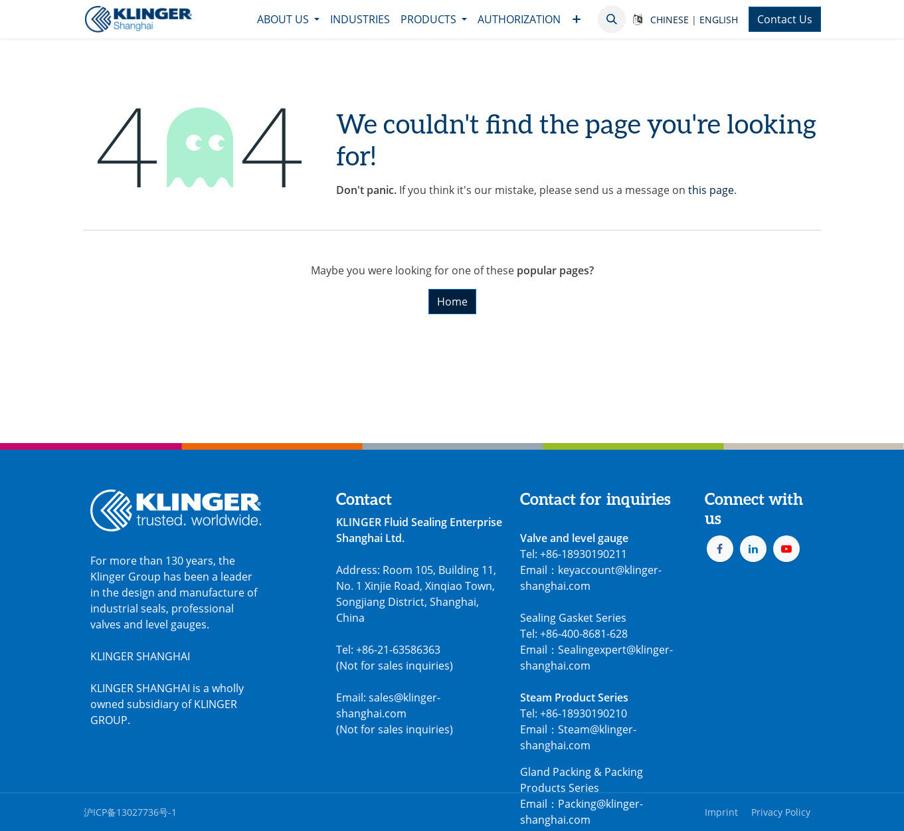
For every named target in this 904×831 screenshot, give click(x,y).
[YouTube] (786, 548)
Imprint (721, 812)
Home (452, 301)
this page (711, 190)
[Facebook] (720, 548)
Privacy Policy (780, 812)
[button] (612, 19)
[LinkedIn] (753, 548)
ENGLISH (718, 19)
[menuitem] (288, 19)
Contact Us (784, 19)
